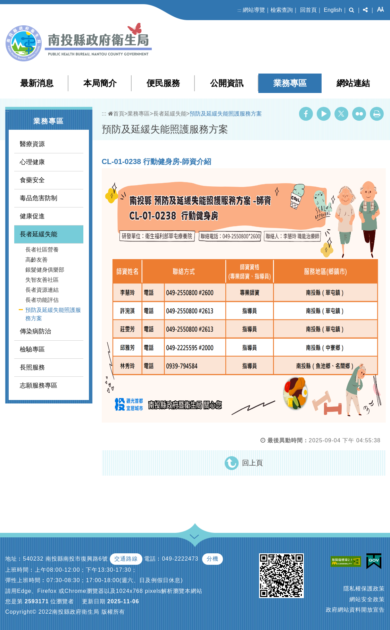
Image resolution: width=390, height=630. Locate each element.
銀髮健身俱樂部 (44, 270)
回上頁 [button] (252, 463)
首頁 (116, 114)
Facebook (306, 114)
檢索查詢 (282, 10)
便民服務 (163, 83)
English (333, 10)
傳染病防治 (35, 331)
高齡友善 (36, 260)
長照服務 (32, 367)
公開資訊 (226, 83)
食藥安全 (32, 180)
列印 (377, 114)
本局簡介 (100, 83)
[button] (351, 10)
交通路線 (126, 559)
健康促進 (32, 216)
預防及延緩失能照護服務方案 (53, 314)
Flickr (359, 114)
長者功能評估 (42, 300)
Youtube (324, 114)
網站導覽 (254, 10)
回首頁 (308, 10)
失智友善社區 (42, 280)
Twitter (341, 114)
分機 (212, 559)
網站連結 (353, 83)
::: (239, 10)
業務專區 (290, 83)
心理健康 (32, 162)
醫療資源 (32, 144)
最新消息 (36, 83)
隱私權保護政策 (364, 588)
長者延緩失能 (38, 234)
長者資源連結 (42, 290)
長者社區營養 (42, 250)
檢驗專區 (32, 349)
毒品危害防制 (38, 198)
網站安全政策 (367, 599)
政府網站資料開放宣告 (355, 610)
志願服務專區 (38, 385)
